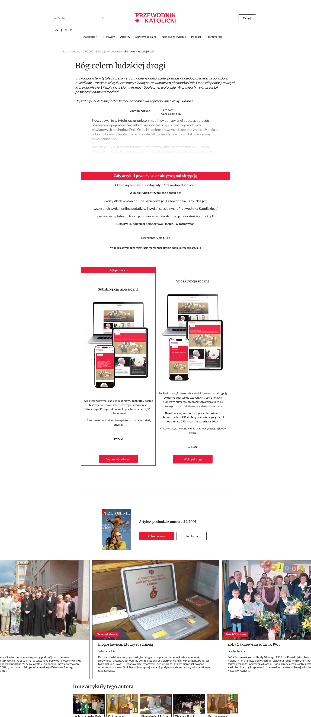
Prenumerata (214, 36)
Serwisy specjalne (145, 36)
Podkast (196, 36)
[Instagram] (71, 30)
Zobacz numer (156, 536)
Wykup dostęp (193, 459)
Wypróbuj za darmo (118, 459)
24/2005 (190, 522)
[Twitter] (66, 30)
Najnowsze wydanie (174, 36)
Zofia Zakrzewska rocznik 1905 (254, 644)
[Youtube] (56, 30)
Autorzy (125, 36)
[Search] (56, 18)
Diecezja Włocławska (109, 51)
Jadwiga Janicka (140, 110)
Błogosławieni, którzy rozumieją (125, 644)
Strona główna (71, 51)
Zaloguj (247, 18)
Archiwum (191, 536)
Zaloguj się (163, 237)
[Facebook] (61, 30)
